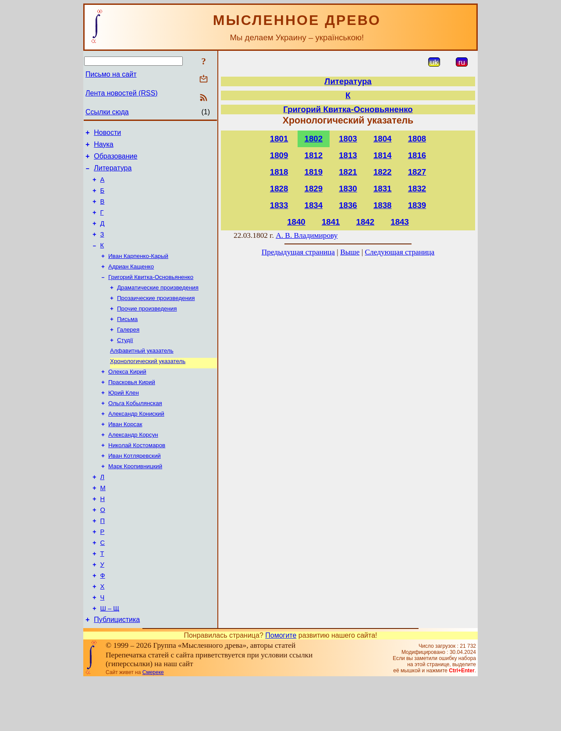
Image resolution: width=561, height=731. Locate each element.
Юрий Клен (123, 419)
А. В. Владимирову (306, 235)
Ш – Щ (109, 658)
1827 (417, 172)
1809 (279, 155)
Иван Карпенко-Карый (138, 271)
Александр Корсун (133, 465)
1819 (314, 172)
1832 (417, 188)
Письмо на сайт (110, 74)
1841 (331, 221)
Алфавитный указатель (142, 374)
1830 (348, 188)
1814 (382, 155)
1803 (348, 138)
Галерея (128, 351)
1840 (296, 221)
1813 (348, 155)
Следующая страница (400, 252)
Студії (125, 362)
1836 (348, 205)
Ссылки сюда (107, 112)
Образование (115, 160)
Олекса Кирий (127, 396)
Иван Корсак (125, 453)
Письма (127, 339)
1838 (382, 205)
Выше (349, 252)
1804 (382, 138)
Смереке (153, 723)
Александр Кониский (136, 442)
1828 (279, 188)
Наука (104, 147)
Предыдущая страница (298, 252)
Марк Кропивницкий (135, 499)
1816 (417, 155)
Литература (112, 173)
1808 (417, 138)
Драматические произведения (158, 305)
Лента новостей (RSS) (121, 93)
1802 (314, 138)
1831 (382, 188)
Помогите (280, 686)
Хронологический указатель (147, 385)
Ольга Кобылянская (135, 430)
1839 (417, 205)
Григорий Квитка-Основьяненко (150, 294)
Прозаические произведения (156, 317)
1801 (279, 138)
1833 (279, 205)
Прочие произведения (147, 328)
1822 (382, 172)
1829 (314, 188)
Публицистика (117, 670)
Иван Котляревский (134, 487)
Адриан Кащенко (131, 282)
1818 (279, 172)
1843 (400, 221)
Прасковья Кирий (131, 408)
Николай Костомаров (136, 476)
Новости (107, 134)
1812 (314, 155)
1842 (365, 221)
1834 (314, 205)
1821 (348, 172)
